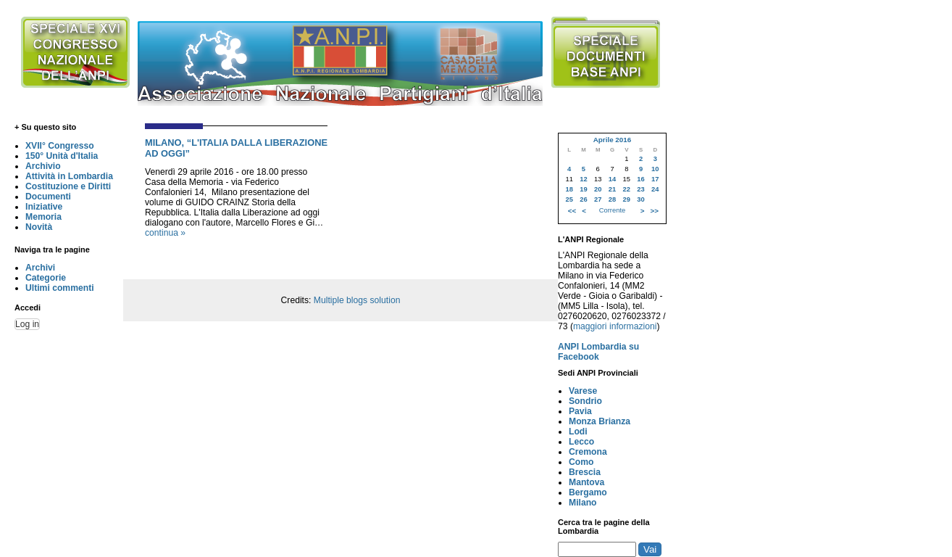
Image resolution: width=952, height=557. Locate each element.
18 (568, 189)
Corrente (612, 210)
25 (568, 199)
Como (581, 462)
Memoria (43, 217)
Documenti (48, 196)
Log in (27, 324)
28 (612, 199)
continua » (165, 233)
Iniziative (43, 207)
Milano (583, 503)
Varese (583, 391)
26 (583, 199)
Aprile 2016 (612, 140)
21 (612, 189)
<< (572, 211)
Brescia (585, 472)
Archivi (40, 268)
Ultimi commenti (59, 288)
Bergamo (588, 492)
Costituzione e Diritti (68, 186)
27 (597, 199)
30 (640, 199)
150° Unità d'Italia (61, 156)
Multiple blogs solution (357, 300)
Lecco (581, 442)
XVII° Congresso (59, 146)
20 (597, 189)
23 (640, 189)
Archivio (43, 166)
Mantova (586, 482)
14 (612, 179)
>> (655, 211)
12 (583, 179)
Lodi (578, 431)
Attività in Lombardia (69, 176)
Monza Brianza (599, 421)
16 (640, 179)
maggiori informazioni (615, 326)
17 (655, 179)
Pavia (580, 411)
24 (655, 189)
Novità (38, 227)
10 (655, 169)
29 (626, 199)
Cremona (588, 452)
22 (626, 189)
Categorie (45, 278)
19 (583, 189)
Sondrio (585, 401)
